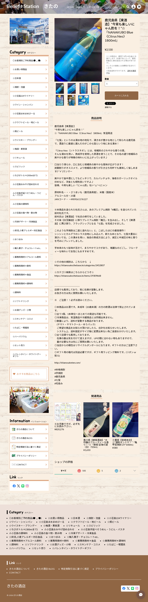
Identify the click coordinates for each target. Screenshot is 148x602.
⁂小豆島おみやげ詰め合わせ (30, 184)
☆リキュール (30, 157)
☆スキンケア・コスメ (30, 319)
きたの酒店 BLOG (29, 438)
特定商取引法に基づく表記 (29, 447)
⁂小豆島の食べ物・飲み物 (30, 213)
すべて (63, 470)
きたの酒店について (29, 429)
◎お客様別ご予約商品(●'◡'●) (30, 60)
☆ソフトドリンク (30, 301)
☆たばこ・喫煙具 (30, 327)
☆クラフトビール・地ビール (30, 122)
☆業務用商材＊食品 (30, 274)
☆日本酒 (30, 78)
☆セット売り (30, 345)
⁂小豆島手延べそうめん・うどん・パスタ (30, 194)
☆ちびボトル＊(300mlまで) (30, 175)
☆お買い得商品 (30, 69)
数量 (107, 79)
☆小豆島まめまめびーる (30, 113)
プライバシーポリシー (29, 455)
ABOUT (80, 7)
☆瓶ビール (30, 131)
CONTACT (118, 7)
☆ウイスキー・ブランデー (30, 140)
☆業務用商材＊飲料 (30, 266)
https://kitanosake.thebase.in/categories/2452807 (79, 265)
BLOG (107, 7)
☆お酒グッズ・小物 (30, 310)
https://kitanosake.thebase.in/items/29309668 (77, 275)
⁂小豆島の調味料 (30, 204)
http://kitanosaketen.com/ (67, 362)
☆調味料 (30, 292)
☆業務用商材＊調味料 (30, 283)
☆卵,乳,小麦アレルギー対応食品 (30, 230)
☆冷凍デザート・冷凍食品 (30, 221)
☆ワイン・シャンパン (30, 104)
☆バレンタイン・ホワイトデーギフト (30, 355)
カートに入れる (121, 95)
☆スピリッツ (30, 166)
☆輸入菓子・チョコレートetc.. (30, 248)
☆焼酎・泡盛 (30, 87)
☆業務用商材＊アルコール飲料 (30, 257)
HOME (70, 7)
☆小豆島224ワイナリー (30, 96)
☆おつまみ (30, 239)
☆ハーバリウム (30, 336)
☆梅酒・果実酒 (30, 149)
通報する (108, 107)
